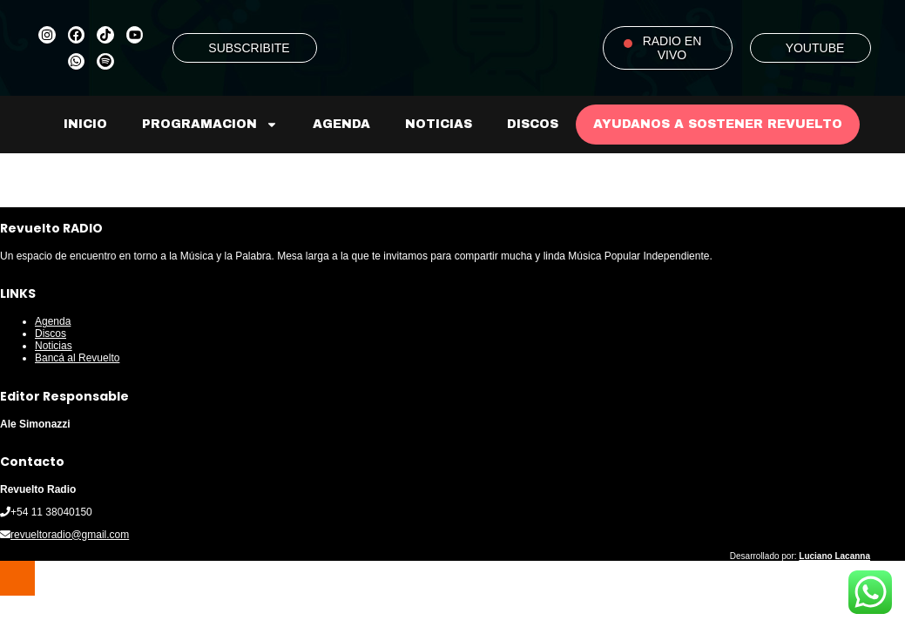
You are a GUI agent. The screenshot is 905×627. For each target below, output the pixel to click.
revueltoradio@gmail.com (69, 535)
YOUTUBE (815, 48)
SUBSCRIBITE (248, 48)
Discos (532, 124)
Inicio (85, 124)
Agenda (341, 124)
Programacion (210, 124)
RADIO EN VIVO (672, 48)
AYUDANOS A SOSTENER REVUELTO (717, 124)
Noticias (438, 124)
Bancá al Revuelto (77, 358)
